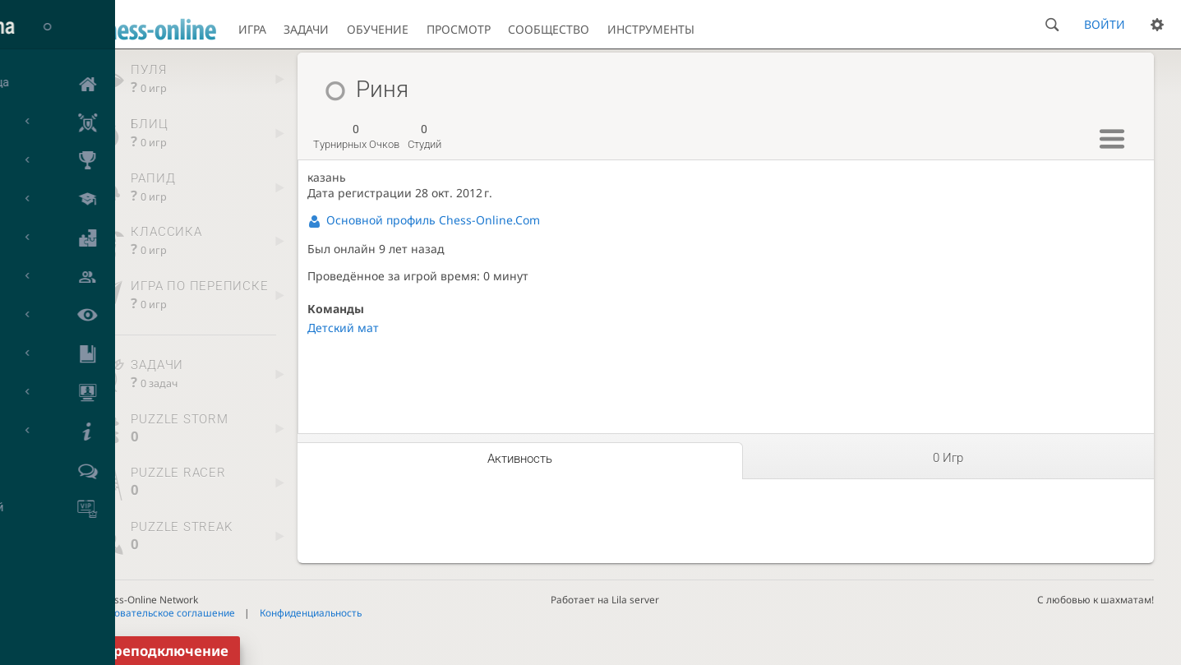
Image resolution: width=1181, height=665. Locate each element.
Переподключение (161, 650)
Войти (1104, 24)
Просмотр (459, 29)
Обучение (377, 29)
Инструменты (650, 29)
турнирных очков (356, 136)
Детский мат (343, 327)
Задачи (306, 29)
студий (424, 136)
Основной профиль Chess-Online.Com (433, 220)
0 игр (948, 457)
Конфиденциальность (311, 612)
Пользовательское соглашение (160, 612)
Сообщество (548, 29)
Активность (519, 458)
